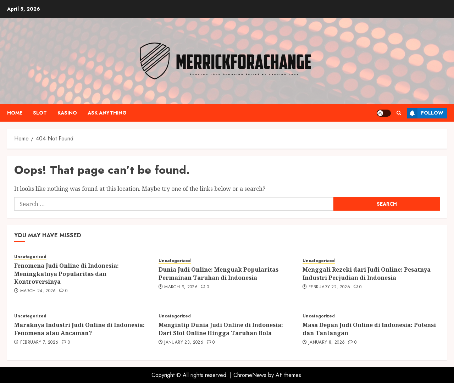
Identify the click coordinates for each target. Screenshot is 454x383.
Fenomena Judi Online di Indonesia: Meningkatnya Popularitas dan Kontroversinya (66, 273)
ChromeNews (249, 375)
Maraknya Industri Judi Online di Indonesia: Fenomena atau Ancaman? (79, 329)
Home (14, 112)
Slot (40, 112)
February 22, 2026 (329, 287)
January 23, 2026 (183, 342)
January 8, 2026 (327, 342)
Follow (425, 113)
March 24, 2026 (38, 291)
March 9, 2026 (181, 287)
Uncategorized (30, 257)
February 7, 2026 (39, 342)
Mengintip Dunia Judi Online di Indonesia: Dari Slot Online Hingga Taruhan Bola (221, 329)
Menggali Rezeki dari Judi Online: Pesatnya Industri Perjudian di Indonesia (367, 273)
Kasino (67, 112)
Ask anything (107, 112)
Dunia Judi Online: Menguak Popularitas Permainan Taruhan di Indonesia (218, 273)
